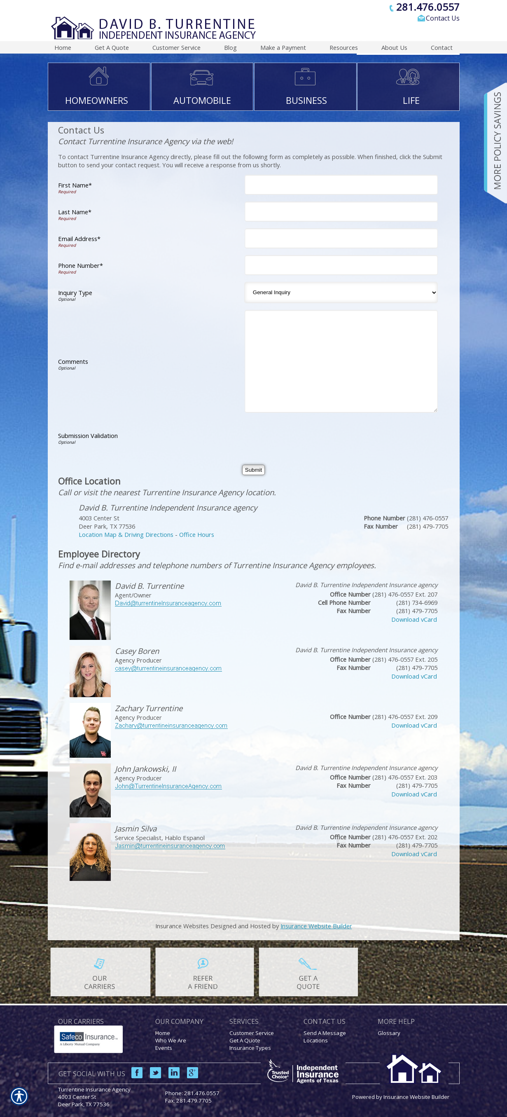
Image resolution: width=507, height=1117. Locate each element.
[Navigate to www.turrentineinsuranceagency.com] (492, 143)
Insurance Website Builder (316, 926)
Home (162, 1033)
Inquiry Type (75, 292)
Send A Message (325, 1033)
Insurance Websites (182, 926)
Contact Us (443, 18)
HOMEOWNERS (96, 100)
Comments (73, 361)
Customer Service (251, 1033)
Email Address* (79, 238)
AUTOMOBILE (202, 100)
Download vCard (414, 619)
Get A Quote (244, 1040)
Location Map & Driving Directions (126, 534)
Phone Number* (80, 265)
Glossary (389, 1033)
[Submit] (253, 470)
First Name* (75, 185)
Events (163, 1047)
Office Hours (196, 534)
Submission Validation (88, 435)
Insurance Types (250, 1047)
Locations (316, 1040)
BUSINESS (306, 100)
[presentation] (310, 435)
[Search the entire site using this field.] (396, 32)
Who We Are (170, 1040)
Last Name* (74, 212)
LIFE (411, 100)
